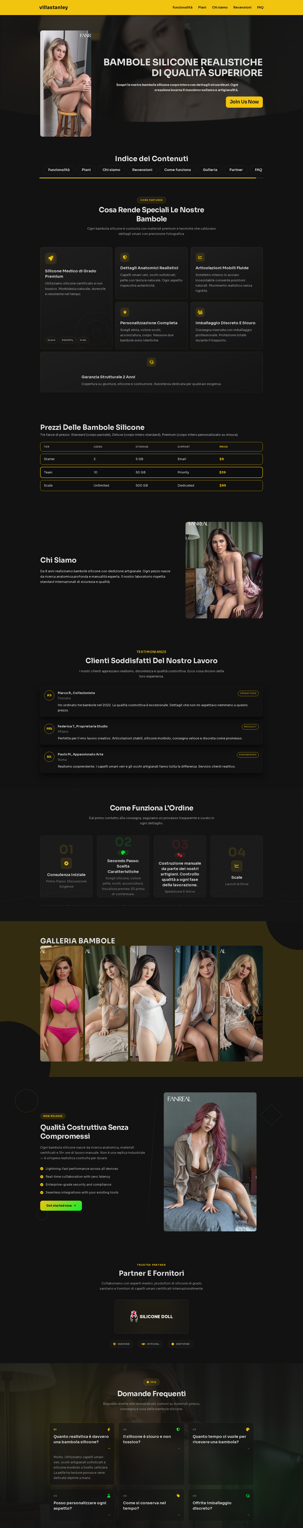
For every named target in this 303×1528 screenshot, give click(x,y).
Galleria (210, 170)
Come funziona (177, 170)
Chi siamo (220, 7)
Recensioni (242, 7)
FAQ (260, 7)
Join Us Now (244, 102)
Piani (202, 7)
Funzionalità (182, 7)
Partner (236, 170)
